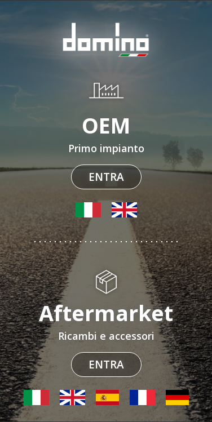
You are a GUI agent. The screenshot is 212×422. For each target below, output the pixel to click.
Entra (106, 177)
